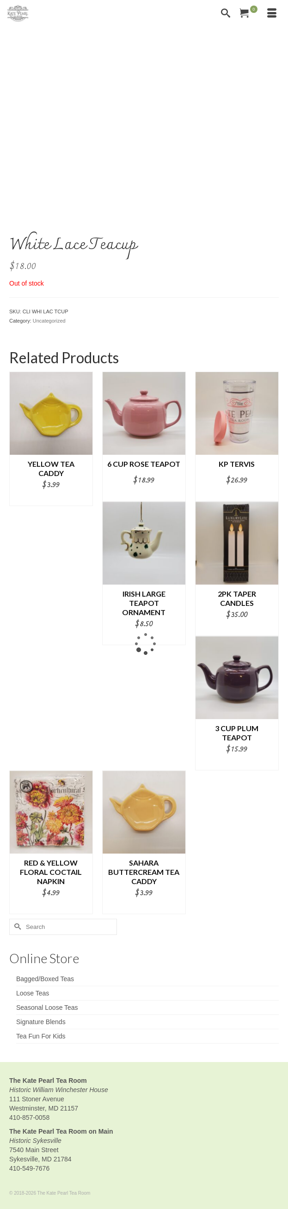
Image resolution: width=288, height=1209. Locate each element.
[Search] (225, 14)
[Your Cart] (248, 14)
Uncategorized (49, 321)
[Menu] (271, 14)
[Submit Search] (16, 927)
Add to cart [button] (51, 499)
